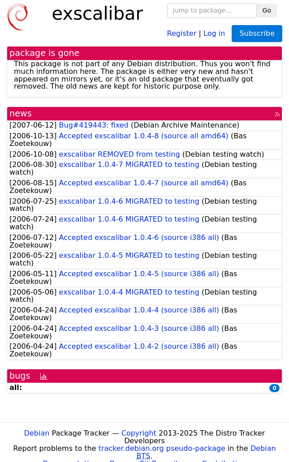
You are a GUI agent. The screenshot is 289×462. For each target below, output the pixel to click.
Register (182, 33)
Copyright (138, 433)
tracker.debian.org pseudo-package (162, 448)
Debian (37, 433)
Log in (214, 33)
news (20, 113)
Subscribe (257, 33)
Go (267, 10)
